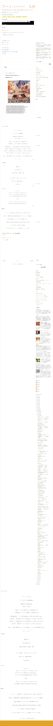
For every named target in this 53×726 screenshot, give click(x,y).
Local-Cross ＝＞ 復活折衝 (42, 418)
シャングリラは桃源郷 (39, 277)
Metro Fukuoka (18, 16)
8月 (38, 577)
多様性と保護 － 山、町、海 (43, 561)
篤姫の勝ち (39, 463)
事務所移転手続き (40, 511)
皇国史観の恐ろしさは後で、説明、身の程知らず (43, 472)
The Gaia (4, 16)
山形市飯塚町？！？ (41, 528)
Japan (13, 16)
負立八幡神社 (38, 72)
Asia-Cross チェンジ (41, 442)
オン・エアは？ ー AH (42, 516)
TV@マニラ (38, 309)
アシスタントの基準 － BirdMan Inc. (42, 493)
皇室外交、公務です (41, 500)
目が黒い (39, 550)
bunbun (38, 389)
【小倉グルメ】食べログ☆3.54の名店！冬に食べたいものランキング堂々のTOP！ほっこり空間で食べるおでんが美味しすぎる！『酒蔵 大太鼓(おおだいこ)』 (43, 49)
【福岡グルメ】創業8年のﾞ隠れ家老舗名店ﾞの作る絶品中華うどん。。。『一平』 (43, 55)
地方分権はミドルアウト (42, 520)
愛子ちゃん (39, 523)
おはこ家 (37, 83)
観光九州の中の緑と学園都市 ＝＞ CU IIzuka (43, 441)
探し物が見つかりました (44, 337)
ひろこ (37, 82)
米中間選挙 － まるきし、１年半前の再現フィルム (43, 435)
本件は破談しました (41, 423)
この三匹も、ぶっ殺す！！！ (45, 358)
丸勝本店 (37, 80)
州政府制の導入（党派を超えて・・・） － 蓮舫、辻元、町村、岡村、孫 (43, 446)
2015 (38, 403)
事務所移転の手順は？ (41, 536)
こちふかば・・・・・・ (40, 304)
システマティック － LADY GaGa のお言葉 (42, 497)
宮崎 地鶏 (37, 275)
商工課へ (39, 572)
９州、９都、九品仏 (39, 293)
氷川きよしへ (40, 432)
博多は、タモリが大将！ (42, 532)
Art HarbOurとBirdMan (41, 491)
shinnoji (38, 391)
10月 (39, 414)
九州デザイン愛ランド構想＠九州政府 (42, 77)
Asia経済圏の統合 (40, 490)
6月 (38, 579)
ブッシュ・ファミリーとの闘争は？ (41, 351)
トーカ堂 (37, 315)
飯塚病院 (39, 551)
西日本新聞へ (40, 479)
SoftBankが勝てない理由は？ (42, 478)
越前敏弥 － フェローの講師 (43, 524)
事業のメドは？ (40, 512)
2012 (38, 407)
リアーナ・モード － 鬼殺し (41, 295)
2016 (38, 401)
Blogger (32, 718)
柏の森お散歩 (38, 272)
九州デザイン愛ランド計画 (40, 85)
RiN (37, 387)
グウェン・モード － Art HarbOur (42, 296)
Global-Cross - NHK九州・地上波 (43, 506)
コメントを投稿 (5, 239)
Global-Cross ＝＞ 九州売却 (43, 422)
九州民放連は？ (40, 486)
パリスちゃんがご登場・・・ (42, 556)
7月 (38, 578)
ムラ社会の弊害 (40, 495)
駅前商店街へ (40, 573)
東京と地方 (39, 567)
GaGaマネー (38, 74)
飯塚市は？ (39, 533)
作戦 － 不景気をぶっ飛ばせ (43, 540)
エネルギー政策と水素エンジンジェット (42, 280)
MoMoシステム (38, 285)
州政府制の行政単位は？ (42, 485)
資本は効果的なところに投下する (43, 535)
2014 (38, 404)
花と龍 (37, 278)
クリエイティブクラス (39, 75)
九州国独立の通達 (39, 88)
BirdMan (38, 384)
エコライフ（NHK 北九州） (42, 453)
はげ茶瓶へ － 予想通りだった (43, 470)
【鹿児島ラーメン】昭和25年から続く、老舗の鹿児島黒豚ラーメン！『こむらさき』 (43, 53)
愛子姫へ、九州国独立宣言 (40, 91)
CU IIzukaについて (41, 448)
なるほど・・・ (40, 529)
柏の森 (39, 543)
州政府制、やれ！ (40, 483)
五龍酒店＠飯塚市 (39, 94)
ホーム (18, 260)
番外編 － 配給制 (43, 322)
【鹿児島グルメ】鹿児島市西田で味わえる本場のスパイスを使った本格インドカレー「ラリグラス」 (43, 58)
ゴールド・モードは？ (39, 303)
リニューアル (40, 449)
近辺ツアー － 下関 (41, 558)
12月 (39, 411)
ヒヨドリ (39, 568)
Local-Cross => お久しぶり (42, 438)
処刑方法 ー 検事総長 (42, 563)
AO (5, 234)
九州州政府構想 (38, 287)
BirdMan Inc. (24, 16)
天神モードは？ (40, 458)
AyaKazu (38, 382)
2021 (38, 396)
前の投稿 (31, 260)
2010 (38, 410)
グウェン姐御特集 (40, 482)
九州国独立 (37, 90)
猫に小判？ (39, 539)
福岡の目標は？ (40, 431)
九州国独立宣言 (38, 281)
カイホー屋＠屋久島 (39, 93)
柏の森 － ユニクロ (41, 469)
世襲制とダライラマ (41, 547)
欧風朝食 (39, 476)
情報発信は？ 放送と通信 (40, 289)
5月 (38, 581)
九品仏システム (38, 69)
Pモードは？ (38, 301)
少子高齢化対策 (40, 542)
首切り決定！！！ (39, 363)
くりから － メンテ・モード (41, 298)
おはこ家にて (40, 415)
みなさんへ (39, 564)
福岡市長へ (37, 344)
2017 (38, 400)
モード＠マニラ (10, 73)
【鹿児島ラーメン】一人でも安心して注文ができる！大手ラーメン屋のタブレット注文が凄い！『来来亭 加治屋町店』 (43, 45)
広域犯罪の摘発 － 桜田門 (42, 466)
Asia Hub (9, 16)
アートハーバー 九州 (18, 6)
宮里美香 (39, 548)
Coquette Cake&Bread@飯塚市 (41, 96)
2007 (38, 584)
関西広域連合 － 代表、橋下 (43, 426)
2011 (38, 408)
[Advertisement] (18, 250)
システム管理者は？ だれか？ (43, 465)
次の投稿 (4, 260)
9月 (38, 575)
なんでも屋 (39, 443)
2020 (38, 397)
